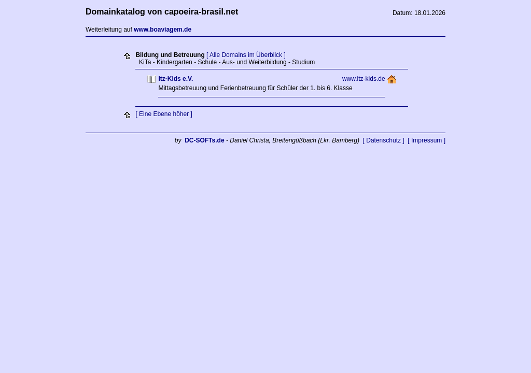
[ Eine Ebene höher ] (163, 114)
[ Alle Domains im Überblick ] (246, 55)
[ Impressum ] (426, 140)
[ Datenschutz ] (383, 140)
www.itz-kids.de (363, 78)
